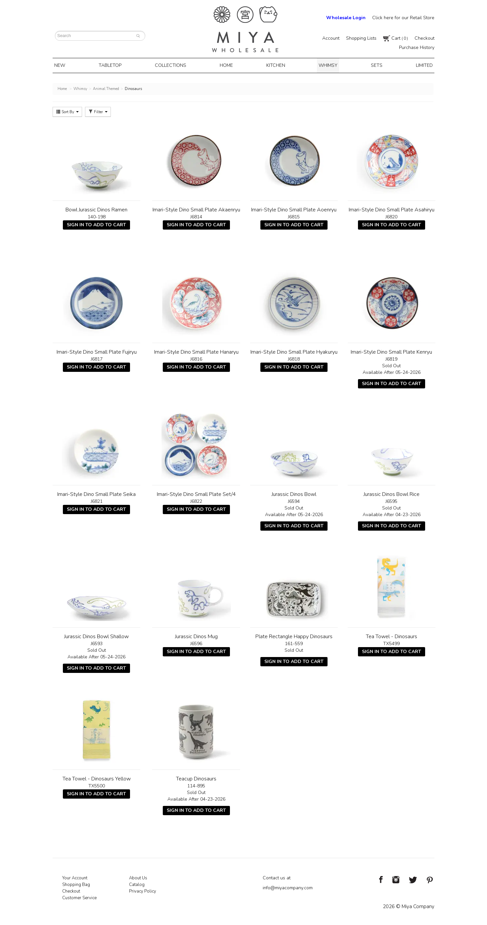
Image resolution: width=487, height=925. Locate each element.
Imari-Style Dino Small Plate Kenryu (391, 350)
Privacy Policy (142, 890)
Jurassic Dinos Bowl (294, 493)
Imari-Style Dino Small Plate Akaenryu (196, 208)
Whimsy (326, 65)
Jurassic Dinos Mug (196, 635)
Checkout (424, 38)
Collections (173, 65)
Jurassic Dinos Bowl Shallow (96, 635)
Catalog (137, 883)
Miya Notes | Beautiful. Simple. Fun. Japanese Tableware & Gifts (245, 29)
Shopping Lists (361, 38)
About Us (138, 877)
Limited (419, 65)
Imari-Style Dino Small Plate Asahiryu (391, 208)
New (64, 65)
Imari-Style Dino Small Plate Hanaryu (196, 350)
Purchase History (416, 47)
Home (227, 65)
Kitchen (275, 65)
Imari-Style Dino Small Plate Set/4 (196, 493)
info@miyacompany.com (288, 886)
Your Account (74, 877)
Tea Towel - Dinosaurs (391, 635)
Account (330, 38)
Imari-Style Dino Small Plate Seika (96, 493)
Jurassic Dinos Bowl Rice (392, 493)
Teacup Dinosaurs (196, 777)
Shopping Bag (76, 883)
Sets (373, 65)
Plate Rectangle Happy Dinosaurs (293, 635)
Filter (98, 110)
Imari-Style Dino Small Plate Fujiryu (97, 350)
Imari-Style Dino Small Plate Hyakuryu (293, 350)
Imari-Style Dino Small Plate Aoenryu (293, 208)
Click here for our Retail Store (403, 18)
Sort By (67, 110)
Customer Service (79, 897)
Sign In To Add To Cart (96, 223)
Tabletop (113, 65)
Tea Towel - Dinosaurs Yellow (97, 777)
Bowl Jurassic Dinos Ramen (96, 208)
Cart (395, 38)
